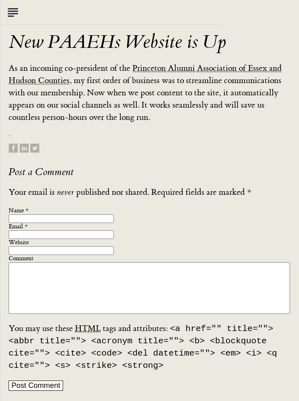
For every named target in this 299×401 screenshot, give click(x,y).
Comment (21, 258)
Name (16, 210)
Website (19, 242)
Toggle (12, 12)
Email (16, 226)
